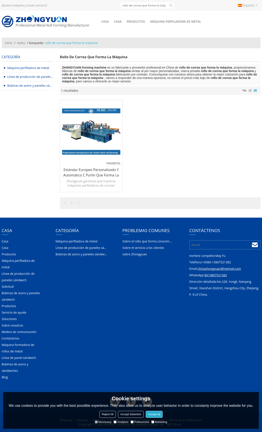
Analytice (121, 422)
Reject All (107, 414)
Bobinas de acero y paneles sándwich (21, 296)
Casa (105, 21)
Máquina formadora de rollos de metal (18, 348)
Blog (5, 377)
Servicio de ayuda (14, 312)
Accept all (154, 414)
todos (21, 43)
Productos (136, 21)
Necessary (103, 422)
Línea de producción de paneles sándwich (18, 277)
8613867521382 (215, 275)
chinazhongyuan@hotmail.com (219, 269)
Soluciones (9, 319)
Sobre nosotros (12, 325)
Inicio (9, 43)
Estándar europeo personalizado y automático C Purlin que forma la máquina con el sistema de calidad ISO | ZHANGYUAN (91, 172)
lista (250, 90)
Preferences (140, 422)
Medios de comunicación (19, 332)
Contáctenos (10, 338)
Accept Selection (130, 414)
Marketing (159, 422)
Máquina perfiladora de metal (175, 21)
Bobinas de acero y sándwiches (15, 367)
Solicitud (8, 286)
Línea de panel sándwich (19, 358)
